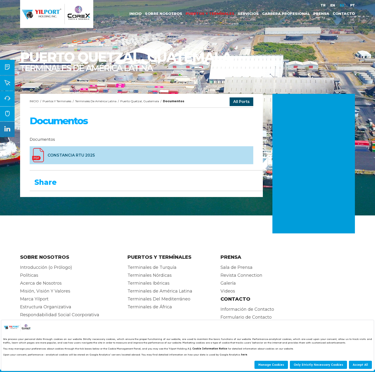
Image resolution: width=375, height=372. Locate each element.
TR (322, 5)
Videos (228, 291)
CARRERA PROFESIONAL (286, 13)
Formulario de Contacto (246, 317)
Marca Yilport (34, 299)
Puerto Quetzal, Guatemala (139, 101)
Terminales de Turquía (151, 267)
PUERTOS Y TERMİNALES (210, 13)
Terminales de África (149, 307)
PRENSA (321, 13)
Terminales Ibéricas (148, 283)
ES (342, 5)
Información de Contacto (247, 309)
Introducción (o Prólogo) (46, 267)
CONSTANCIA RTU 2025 (71, 155)
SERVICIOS (248, 13)
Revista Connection (241, 275)
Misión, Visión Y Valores (45, 291)
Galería (228, 283)
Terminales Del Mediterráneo (158, 299)
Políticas (29, 275)
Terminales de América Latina (159, 291)
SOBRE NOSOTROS (163, 13)
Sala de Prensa (237, 267)
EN (332, 5)
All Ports (241, 101)
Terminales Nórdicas (149, 275)
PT (352, 5)
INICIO (135, 13)
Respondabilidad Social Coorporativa (59, 315)
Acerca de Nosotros (41, 283)
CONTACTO (344, 13)
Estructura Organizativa (45, 307)
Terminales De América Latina (95, 101)
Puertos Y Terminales (57, 101)
